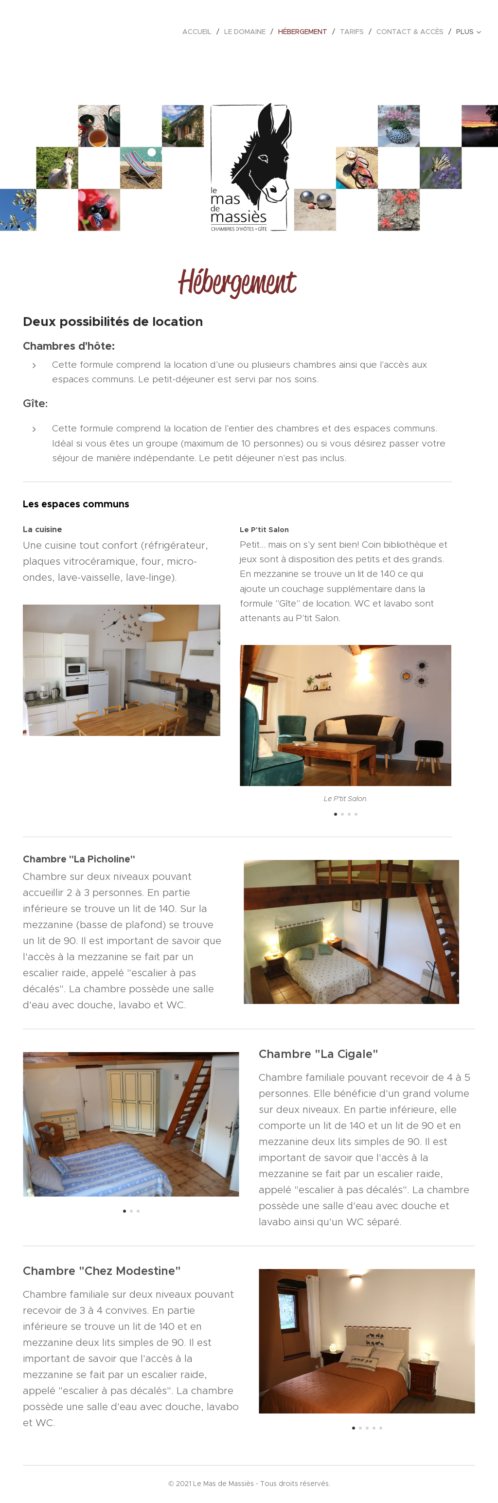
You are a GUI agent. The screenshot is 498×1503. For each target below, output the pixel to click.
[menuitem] (199, 31)
